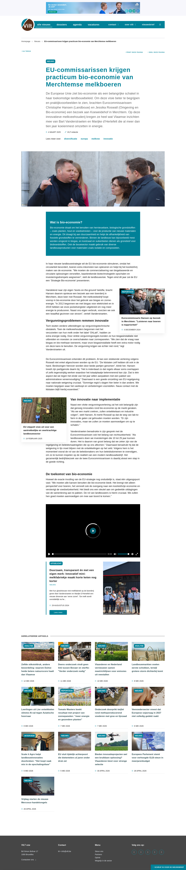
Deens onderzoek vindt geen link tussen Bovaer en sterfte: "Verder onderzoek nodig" (74, 667)
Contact (112, 24)
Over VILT (129, 24)
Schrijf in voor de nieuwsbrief (169, 867)
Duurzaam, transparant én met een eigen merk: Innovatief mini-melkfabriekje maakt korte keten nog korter (72, 575)
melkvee (95, 139)
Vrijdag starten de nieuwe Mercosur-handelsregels (34, 801)
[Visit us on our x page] (154, 852)
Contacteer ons (28, 860)
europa (84, 139)
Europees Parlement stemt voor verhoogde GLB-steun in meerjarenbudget (147, 757)
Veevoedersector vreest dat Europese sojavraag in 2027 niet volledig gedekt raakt (146, 712)
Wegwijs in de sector (103, 861)
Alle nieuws (44, 24)
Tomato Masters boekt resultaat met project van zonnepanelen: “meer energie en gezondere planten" (73, 714)
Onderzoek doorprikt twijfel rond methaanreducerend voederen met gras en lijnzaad (111, 712)
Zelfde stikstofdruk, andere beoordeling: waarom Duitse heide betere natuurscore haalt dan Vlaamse (37, 669)
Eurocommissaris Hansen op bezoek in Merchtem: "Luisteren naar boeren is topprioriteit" (141, 321)
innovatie (108, 139)
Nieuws (37, 41)
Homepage (26, 41)
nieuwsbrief (148, 24)
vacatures (93, 24)
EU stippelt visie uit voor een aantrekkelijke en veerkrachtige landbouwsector (40, 430)
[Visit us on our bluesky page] (161, 852)
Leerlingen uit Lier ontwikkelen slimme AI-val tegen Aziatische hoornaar (37, 712)
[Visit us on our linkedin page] (141, 852)
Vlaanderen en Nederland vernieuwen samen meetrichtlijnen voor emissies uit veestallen (110, 669)
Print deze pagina (134, 52)
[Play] (49, 554)
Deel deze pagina (156, 52)
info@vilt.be (66, 851)
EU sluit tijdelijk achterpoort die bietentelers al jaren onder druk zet (74, 757)
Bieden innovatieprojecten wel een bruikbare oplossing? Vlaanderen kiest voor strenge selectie (111, 759)
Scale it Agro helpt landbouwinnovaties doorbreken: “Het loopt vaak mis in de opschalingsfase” (36, 759)
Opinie (97, 858)
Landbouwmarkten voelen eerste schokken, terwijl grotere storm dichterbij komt (147, 667)
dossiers (62, 24)
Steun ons (99, 851)
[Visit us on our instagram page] (147, 852)
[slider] (79, 554)
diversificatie (70, 139)
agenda (77, 24)
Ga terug (26, 51)
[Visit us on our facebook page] (134, 852)
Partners (98, 854)
